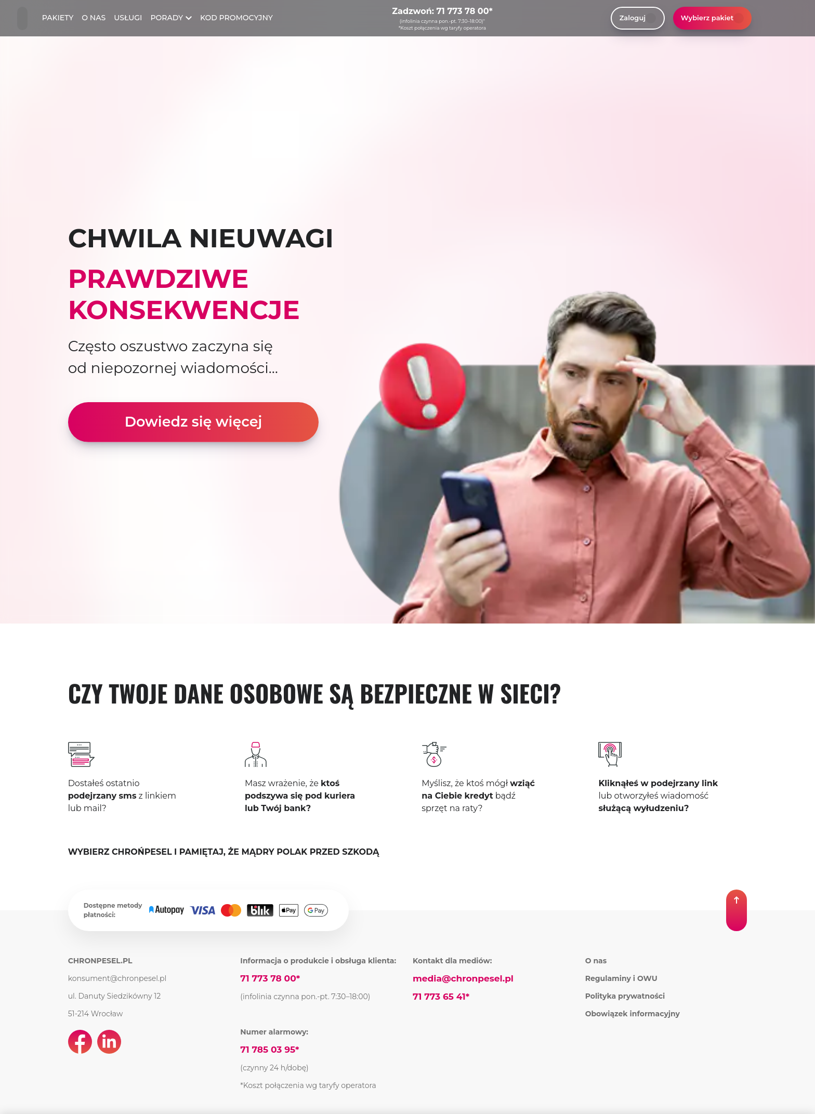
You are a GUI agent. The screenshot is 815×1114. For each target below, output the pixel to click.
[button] (736, 910)
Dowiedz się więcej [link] (193, 421)
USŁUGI (128, 17)
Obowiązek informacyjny (632, 1013)
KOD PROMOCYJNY (236, 17)
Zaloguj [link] (638, 18)
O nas (596, 960)
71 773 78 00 (463, 11)
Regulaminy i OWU (621, 978)
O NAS (94, 17)
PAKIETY (58, 17)
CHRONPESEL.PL (100, 960)
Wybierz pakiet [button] (712, 18)
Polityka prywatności (625, 996)
